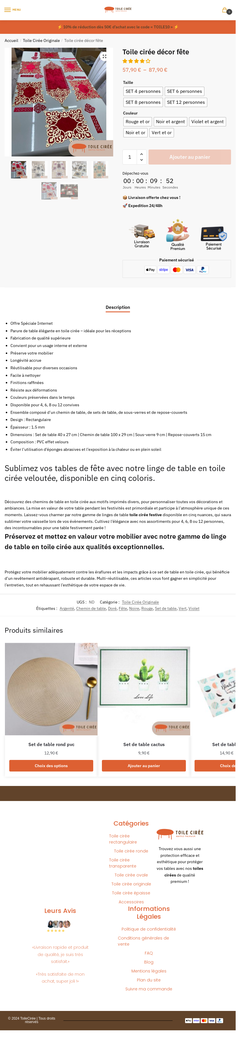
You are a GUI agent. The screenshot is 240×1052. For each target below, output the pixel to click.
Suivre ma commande (148, 989)
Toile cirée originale (131, 884)
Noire (134, 608)
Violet (193, 608)
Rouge (147, 608)
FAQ (149, 953)
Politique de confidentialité (149, 929)
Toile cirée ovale (131, 875)
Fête (123, 608)
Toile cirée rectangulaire (123, 839)
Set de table (166, 608)
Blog (148, 962)
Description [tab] (118, 307)
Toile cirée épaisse (131, 893)
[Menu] (13, 10)
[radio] (143, 91)
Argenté (67, 608)
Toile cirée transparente (122, 863)
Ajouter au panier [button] (144, 765)
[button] (104, 56)
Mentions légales (148, 971)
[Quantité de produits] (129, 157)
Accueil (11, 40)
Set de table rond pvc (51, 744)
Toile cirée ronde (131, 851)
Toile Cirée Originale (41, 40)
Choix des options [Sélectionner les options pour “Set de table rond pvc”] (51, 765)
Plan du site (149, 980)
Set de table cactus (144, 744)
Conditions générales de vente (143, 941)
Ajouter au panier (189, 157)
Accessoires (131, 902)
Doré (112, 608)
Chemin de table (91, 608)
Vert (182, 608)
